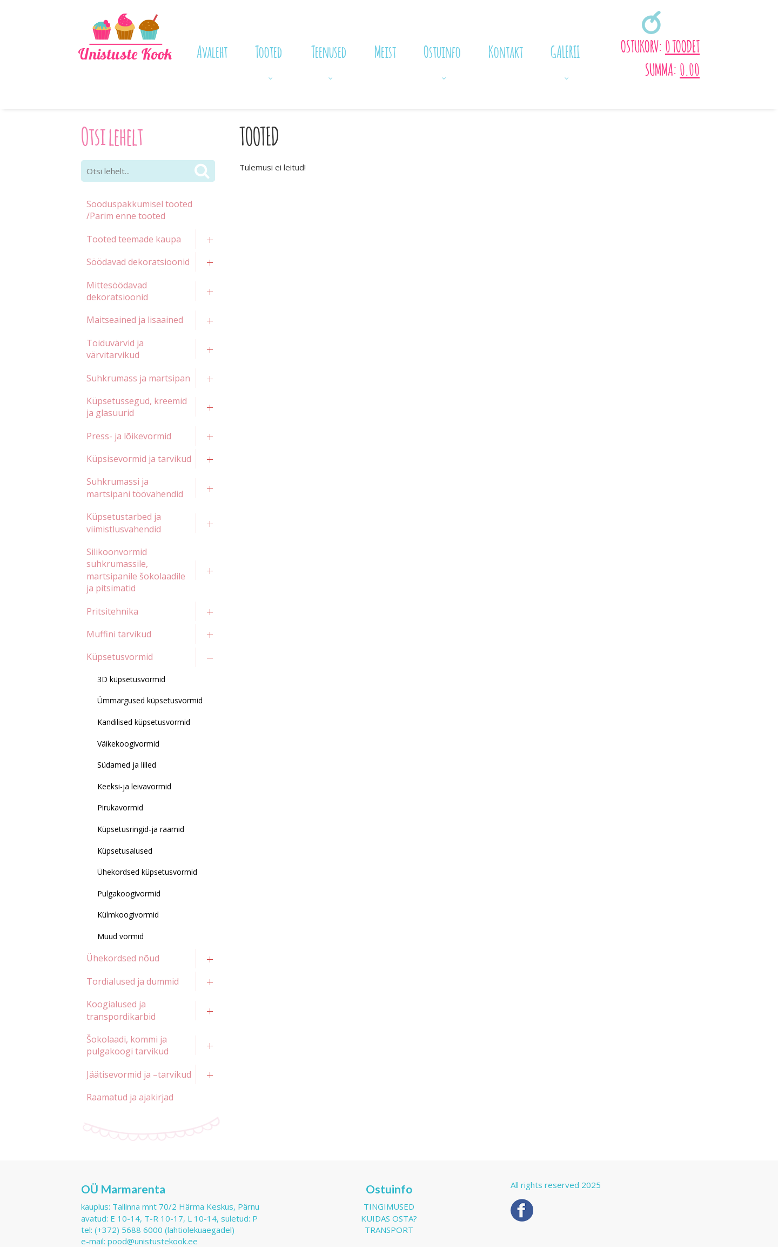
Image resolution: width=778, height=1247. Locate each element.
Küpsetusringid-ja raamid (140, 829)
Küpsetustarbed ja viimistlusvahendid (123, 523)
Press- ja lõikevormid (128, 436)
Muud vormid (120, 936)
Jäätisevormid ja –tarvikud (138, 1074)
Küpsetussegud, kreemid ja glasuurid (136, 407)
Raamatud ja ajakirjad (129, 1097)
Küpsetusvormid (119, 657)
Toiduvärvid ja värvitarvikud (115, 349)
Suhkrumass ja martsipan (138, 378)
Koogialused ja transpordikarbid (121, 1010)
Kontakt (505, 50)
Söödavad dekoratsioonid (138, 262)
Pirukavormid (120, 807)
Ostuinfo (442, 50)
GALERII (565, 50)
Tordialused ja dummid (132, 981)
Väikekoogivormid (128, 743)
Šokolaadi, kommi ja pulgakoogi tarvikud (127, 1045)
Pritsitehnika (112, 611)
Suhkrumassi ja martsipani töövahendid (134, 487)
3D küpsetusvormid (131, 679)
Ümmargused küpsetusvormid (150, 700)
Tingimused (389, 1206)
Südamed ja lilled (126, 765)
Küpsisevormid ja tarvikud (138, 459)
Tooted (268, 50)
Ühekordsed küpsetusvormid (147, 872)
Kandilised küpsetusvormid (143, 722)
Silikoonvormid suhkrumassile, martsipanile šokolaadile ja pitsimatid (135, 570)
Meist (385, 50)
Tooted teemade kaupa (133, 239)
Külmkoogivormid (128, 914)
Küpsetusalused (124, 851)
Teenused (328, 50)
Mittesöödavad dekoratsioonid (117, 291)
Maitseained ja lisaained (134, 320)
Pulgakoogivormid (128, 893)
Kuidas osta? (389, 1218)
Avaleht (212, 50)
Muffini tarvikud (118, 634)
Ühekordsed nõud (122, 958)
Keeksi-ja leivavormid (134, 786)
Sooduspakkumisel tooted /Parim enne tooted (139, 210)
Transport (389, 1229)
